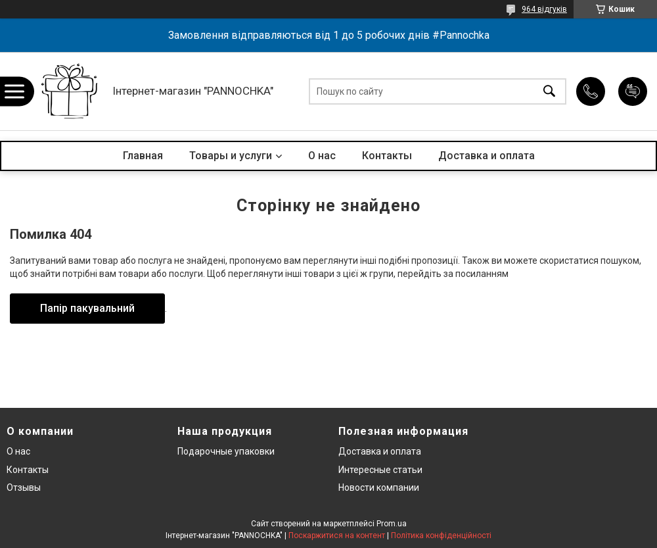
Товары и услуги (230, 155)
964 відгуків (544, 9)
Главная (143, 155)
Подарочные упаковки (226, 451)
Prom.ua (391, 523)
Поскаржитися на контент (336, 535)
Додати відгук (632, 91)
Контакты (387, 155)
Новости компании (378, 487)
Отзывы (24, 487)
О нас (322, 155)
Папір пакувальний (87, 308)
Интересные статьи (380, 469)
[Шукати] (549, 91)
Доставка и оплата (486, 155)
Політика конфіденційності (441, 535)
